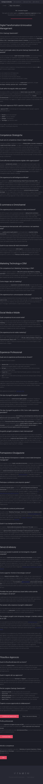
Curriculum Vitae (20, 391)
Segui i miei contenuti (15, 5)
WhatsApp (29, 517)
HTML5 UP (32, 777)
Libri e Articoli (36, 2)
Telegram (24, 517)
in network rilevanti (32, 622)
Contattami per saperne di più (9, 716)
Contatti (4, 5)
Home (4, 2)
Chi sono (10, 2)
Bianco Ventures (26, 582)
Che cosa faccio (17, 2)
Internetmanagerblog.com (34, 513)
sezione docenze (23, 474)
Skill (3, 757)
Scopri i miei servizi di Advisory (30, 716)
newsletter (16, 519)
